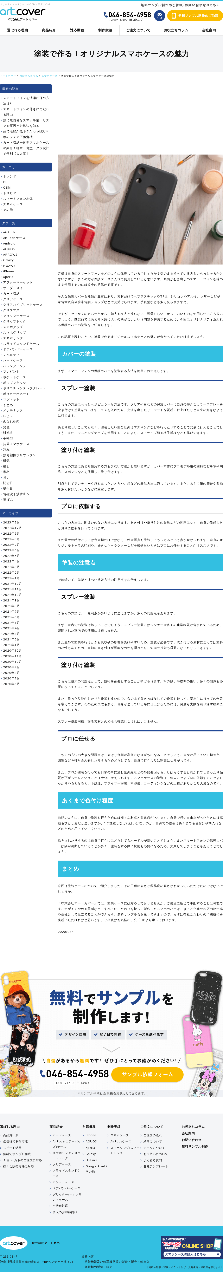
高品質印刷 (11, 1135)
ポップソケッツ (14, 382)
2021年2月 (11, 639)
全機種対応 (60, 1206)
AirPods (9, 232)
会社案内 (209, 30)
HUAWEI (10, 265)
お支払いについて (156, 1154)
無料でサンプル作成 (17, 1154)
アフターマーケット (18, 282)
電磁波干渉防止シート (19, 494)
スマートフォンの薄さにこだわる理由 (26, 112)
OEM (7, 187)
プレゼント (11, 371)
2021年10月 (12, 595)
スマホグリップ (14, 332)
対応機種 (77, 30)
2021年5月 (11, 622)
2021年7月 (11, 611)
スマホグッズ (13, 327)
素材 (6, 472)
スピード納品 (12, 1148)
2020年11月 (12, 656)
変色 (6, 427)
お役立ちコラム (176, 30)
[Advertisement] (140, 119)
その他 (8, 210)
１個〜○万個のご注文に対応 (22, 1160)
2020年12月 (12, 650)
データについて (154, 1148)
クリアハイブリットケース (23, 304)
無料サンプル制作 (195, 1146)
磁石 (6, 466)
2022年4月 (11, 561)
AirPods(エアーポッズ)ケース (67, 1143)
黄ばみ (8, 499)
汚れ (6, 449)
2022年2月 (11, 572)
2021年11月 (12, 589)
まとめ (8, 405)
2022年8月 (11, 539)
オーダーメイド (14, 288)
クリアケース (13, 299)
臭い (6, 477)
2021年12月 (12, 583)
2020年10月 (12, 661)
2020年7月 (11, 678)
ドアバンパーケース (18, 349)
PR (5, 182)
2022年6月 (11, 550)
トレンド (9, 176)
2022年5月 (11, 556)
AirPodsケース (14, 238)
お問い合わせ (192, 1140)
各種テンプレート (156, 1166)
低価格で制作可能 (15, 1141)
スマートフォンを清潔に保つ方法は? (26, 100)
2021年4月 (11, 628)
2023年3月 (11, 522)
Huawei (91, 1160)
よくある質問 (153, 1160)
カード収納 (11, 293)
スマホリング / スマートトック (67, 1155)
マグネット (11, 399)
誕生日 (8, 488)
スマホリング (13, 338)
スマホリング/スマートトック (125, 1150)
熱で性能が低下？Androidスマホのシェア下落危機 (26, 134)
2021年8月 (11, 606)
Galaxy (8, 260)
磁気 (6, 460)
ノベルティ (11, 355)
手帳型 (8, 438)
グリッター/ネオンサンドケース (67, 1196)
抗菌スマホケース (16, 444)
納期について (153, 1141)
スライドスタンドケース (21, 343)
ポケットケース (14, 377)
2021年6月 (11, 617)
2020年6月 (11, 684)
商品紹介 (49, 30)
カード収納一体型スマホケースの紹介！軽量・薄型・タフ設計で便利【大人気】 (26, 148)
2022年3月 (11, 567)
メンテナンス (13, 410)
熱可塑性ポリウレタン (19, 455)
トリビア (9, 193)
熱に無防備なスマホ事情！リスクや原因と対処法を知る (26, 123)
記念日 (8, 483)
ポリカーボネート (16, 394)
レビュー (9, 416)
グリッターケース (16, 316)
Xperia (8, 277)
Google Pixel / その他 (96, 1168)
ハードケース (13, 360)
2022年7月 (11, 544)
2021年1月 (11, 645)
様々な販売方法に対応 (18, 1166)
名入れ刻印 (11, 421)
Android (9, 243)
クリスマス (11, 310)
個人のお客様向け (65, 1212)
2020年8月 (11, 673)
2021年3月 (11, 634)
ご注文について (138, 30)
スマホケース (13, 204)
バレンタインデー (16, 366)
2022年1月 (11, 578)
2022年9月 (11, 533)
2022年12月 (12, 528)
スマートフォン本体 (18, 198)
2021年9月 (11, 600)
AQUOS (9, 249)
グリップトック (14, 321)
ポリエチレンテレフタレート (24, 388)
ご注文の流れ (153, 1135)
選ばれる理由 (17, 30)
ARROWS (10, 254)
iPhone (8, 271)
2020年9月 (11, 667)
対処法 (8, 433)
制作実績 (105, 30)
